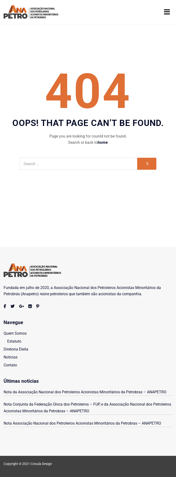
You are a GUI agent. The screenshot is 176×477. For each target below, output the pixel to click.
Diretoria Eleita (16, 349)
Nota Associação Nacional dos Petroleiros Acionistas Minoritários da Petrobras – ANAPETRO (82, 423)
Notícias (11, 357)
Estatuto (14, 341)
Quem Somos (15, 333)
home (103, 142)
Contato (10, 365)
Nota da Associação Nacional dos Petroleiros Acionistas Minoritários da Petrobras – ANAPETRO (85, 392)
